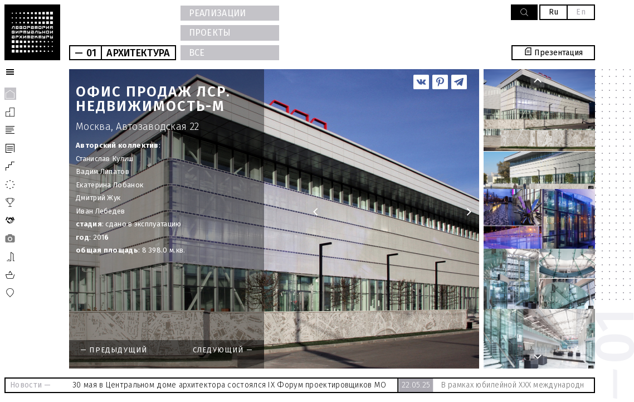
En (581, 12)
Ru (554, 12)
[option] (274, 219)
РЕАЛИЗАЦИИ (217, 13)
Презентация (553, 52)
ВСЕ (197, 52)
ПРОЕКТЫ (210, 32)
